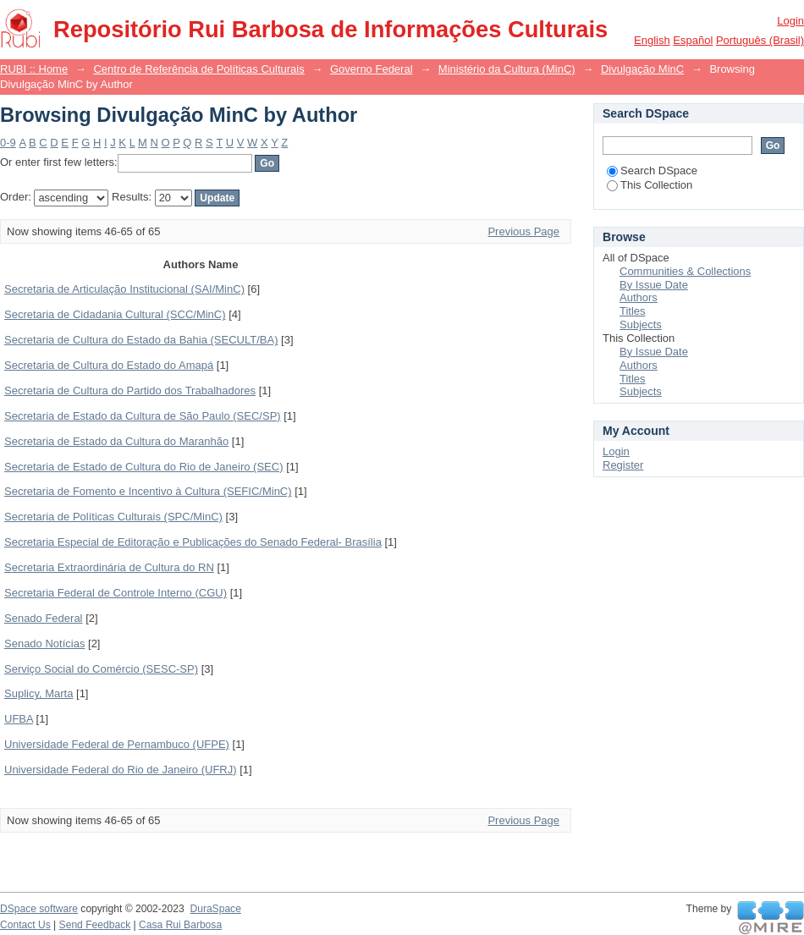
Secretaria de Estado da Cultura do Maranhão (116, 441)
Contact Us (25, 925)
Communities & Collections (685, 271)
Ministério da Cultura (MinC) (506, 69)
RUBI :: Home (34, 69)
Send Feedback (95, 925)
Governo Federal (371, 69)
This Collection (649, 185)
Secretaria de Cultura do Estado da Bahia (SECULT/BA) (141, 339)
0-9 (8, 142)
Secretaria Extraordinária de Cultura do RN (109, 567)
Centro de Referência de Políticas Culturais (198, 69)
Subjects (641, 324)
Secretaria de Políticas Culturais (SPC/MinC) (113, 516)
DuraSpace (215, 909)
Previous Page (523, 231)
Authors (639, 297)
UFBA (18, 718)
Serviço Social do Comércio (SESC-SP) (101, 669)
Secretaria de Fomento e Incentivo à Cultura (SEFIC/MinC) (148, 491)
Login (790, 20)
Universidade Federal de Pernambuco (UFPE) (116, 744)
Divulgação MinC (642, 69)
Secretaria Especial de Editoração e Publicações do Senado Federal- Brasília (193, 542)
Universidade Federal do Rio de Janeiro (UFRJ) (120, 769)
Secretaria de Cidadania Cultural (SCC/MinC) (115, 314)
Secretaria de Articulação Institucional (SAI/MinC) (124, 289)
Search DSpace (652, 170)
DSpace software (39, 909)
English (652, 40)
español (693, 40)
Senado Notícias (44, 643)
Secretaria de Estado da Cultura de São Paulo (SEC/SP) (142, 416)
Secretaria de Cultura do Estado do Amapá (108, 365)
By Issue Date (654, 284)
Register (623, 465)
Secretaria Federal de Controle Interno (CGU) (115, 592)
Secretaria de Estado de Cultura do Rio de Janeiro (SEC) (144, 466)
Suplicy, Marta (38, 693)
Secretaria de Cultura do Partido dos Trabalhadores (130, 390)
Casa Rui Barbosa (180, 925)
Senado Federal (43, 618)
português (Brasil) (760, 40)
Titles (633, 311)
